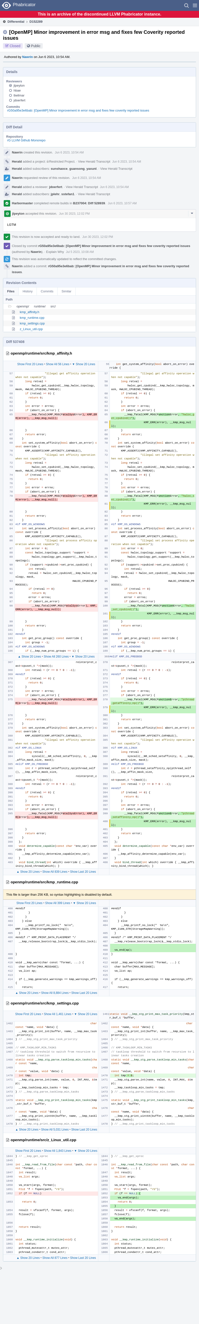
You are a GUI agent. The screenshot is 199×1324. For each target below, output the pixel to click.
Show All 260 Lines (56, 656)
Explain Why (55, 252)
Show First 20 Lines (30, 364)
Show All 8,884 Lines (55, 993)
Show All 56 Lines (57, 364)
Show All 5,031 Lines (55, 1129)
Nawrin (27, 57)
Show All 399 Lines (57, 903)
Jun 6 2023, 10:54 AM (69, 152)
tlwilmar (19, 95)
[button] (195, 5)
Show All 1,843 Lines (57, 1151)
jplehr (55, 194)
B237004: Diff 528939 (89, 203)
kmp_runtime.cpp (32, 318)
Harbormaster (22, 203)
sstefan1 (67, 194)
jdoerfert (19, 100)
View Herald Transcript (94, 161)
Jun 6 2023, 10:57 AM (122, 203)
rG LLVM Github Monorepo (26, 140)
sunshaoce (59, 168)
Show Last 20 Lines (83, 871)
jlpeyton (19, 85)
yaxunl (91, 168)
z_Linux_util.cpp (31, 329)
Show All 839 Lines (54, 871)
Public (35, 46)
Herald (17, 161)
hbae (17, 90)
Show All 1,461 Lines (57, 1014)
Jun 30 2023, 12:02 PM (74, 213)
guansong (77, 168)
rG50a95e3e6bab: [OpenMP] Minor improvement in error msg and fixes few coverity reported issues (78, 110)
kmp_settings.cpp (32, 323)
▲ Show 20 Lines (29, 656)
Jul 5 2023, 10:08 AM (80, 252)
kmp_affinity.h (29, 312)
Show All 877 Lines (54, 1258)
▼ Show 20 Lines (83, 364)
